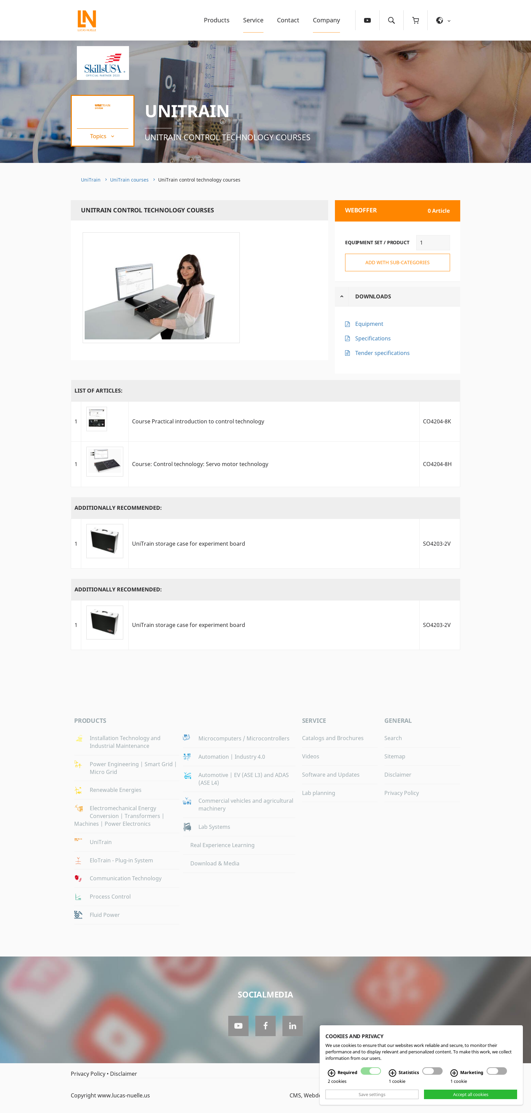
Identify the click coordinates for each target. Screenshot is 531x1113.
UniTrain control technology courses (229, 137)
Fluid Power (105, 915)
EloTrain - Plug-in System (121, 860)
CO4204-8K (437, 421)
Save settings (372, 1094)
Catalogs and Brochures (333, 738)
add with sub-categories (397, 262)
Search (393, 738)
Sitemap (394, 756)
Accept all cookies (470, 1094)
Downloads (373, 296)
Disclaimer (397, 774)
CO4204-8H (437, 464)
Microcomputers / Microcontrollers (244, 738)
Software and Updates (331, 774)
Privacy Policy (401, 793)
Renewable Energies (116, 790)
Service (253, 20)
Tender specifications (382, 353)
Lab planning (318, 793)
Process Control (110, 896)
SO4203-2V (437, 543)
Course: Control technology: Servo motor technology (200, 464)
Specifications (373, 338)
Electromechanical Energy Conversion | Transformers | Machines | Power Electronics (119, 815)
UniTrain (187, 110)
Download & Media (214, 863)
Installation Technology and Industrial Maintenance (125, 742)
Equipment (369, 324)
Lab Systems (214, 827)
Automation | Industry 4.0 (231, 756)
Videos (310, 756)
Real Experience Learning (222, 845)
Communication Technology (126, 878)
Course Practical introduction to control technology (198, 421)
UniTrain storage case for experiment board (188, 543)
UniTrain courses (129, 179)
